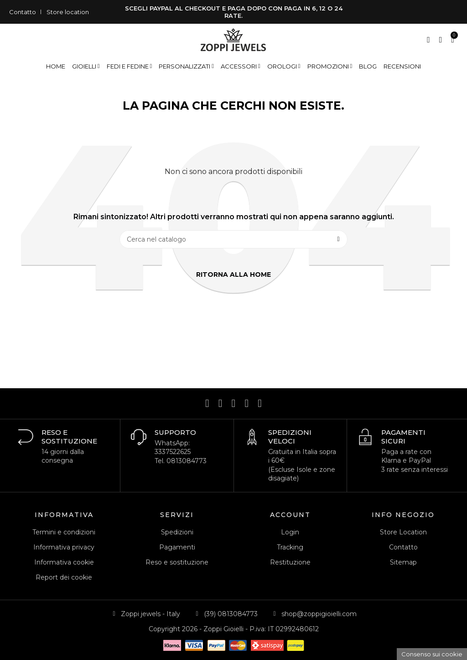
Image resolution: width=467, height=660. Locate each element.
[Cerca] (233, 239)
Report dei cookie (64, 577)
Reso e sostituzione (176, 562)
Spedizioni (177, 532)
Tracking (290, 547)
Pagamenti (177, 547)
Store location (68, 12)
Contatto (22, 12)
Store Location (403, 532)
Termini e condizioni (63, 532)
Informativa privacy (63, 547)
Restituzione (290, 562)
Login (290, 532)
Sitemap (403, 562)
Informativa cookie (64, 562)
